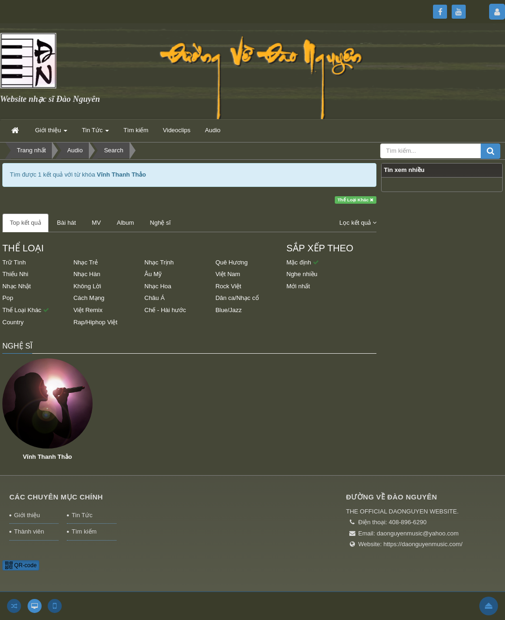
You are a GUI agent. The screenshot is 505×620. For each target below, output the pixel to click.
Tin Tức (82, 515)
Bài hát (66, 222)
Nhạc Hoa (158, 286)
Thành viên (29, 531)
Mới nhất (298, 286)
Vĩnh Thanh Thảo (47, 456)
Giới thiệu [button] (51, 133)
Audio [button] (212, 130)
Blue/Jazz (229, 310)
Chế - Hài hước (165, 310)
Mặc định (303, 262)
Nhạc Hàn (87, 274)
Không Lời (87, 286)
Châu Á (154, 297)
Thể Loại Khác (356, 199)
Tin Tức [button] (95, 133)
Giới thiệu (27, 515)
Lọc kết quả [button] (357, 222)
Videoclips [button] (176, 130)
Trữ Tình (14, 262)
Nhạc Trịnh (159, 262)
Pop (7, 297)
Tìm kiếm (84, 531)
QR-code (20, 565)
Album (125, 222)
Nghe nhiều (302, 274)
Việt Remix (87, 310)
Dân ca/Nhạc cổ (237, 297)
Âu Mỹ (153, 274)
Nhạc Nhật (16, 286)
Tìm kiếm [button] (135, 130)
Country (13, 322)
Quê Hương (232, 262)
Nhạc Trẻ (85, 262)
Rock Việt (228, 286)
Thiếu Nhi (15, 274)
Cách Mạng (88, 297)
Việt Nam (228, 274)
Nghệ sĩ (160, 222)
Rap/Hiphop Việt (95, 322)
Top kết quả (25, 222)
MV (96, 222)
